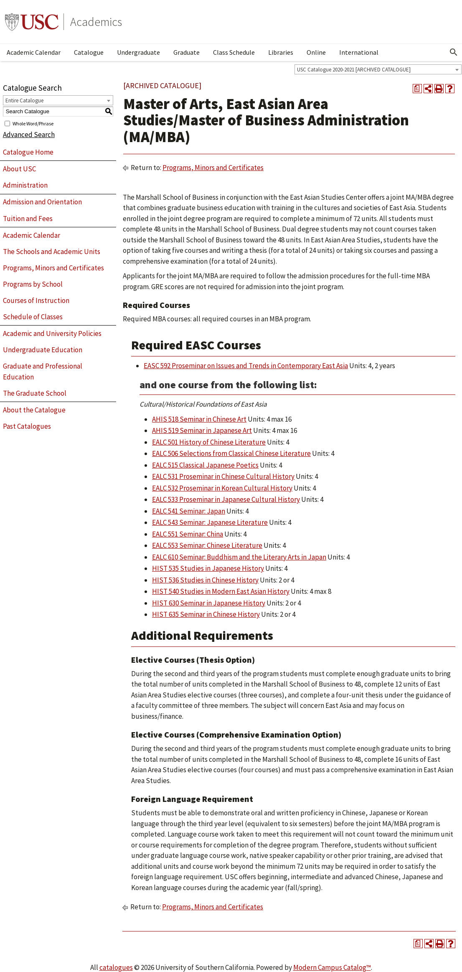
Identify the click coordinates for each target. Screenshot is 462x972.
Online (316, 52)
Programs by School (33, 284)
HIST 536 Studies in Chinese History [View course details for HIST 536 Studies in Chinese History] (205, 580)
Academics (96, 21)
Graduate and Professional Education (42, 371)
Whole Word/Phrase (33, 123)
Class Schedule (234, 52)
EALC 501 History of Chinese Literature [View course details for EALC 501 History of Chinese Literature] (209, 442)
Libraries (280, 52)
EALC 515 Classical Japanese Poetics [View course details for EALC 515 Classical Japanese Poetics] (205, 465)
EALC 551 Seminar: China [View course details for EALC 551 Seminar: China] (187, 534)
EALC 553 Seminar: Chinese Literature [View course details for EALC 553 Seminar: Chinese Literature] (207, 545)
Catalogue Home (28, 152)
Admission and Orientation (42, 201)
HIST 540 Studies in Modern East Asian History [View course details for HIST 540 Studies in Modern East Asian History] (220, 591)
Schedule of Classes (33, 316)
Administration (25, 185)
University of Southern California (31, 22)
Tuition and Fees (28, 218)
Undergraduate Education (42, 349)
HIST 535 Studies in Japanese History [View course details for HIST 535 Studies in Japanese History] (208, 568)
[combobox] (378, 69)
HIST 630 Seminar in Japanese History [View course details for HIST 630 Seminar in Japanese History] (208, 603)
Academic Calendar (34, 52)
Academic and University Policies (52, 333)
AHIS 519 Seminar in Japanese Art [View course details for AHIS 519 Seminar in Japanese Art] (202, 430)
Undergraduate (138, 52)
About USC (19, 168)
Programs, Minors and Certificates (53, 267)
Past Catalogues (27, 426)
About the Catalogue (34, 410)
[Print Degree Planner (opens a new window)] (417, 88)
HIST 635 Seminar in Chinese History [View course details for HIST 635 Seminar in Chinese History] (206, 614)
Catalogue (89, 52)
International (358, 52)
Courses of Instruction (36, 300)
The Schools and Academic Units (51, 251)
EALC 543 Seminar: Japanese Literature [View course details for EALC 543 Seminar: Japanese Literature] (210, 522)
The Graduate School (34, 393)
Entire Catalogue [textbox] (24, 100)
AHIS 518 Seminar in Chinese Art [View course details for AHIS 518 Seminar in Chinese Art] (199, 419)
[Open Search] (453, 52)
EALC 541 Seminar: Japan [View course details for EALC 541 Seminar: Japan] (188, 511)
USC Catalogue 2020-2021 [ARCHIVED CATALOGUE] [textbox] (354, 69)
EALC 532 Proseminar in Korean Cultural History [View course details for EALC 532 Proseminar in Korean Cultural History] (222, 488)
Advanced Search (29, 134)
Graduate (186, 52)
